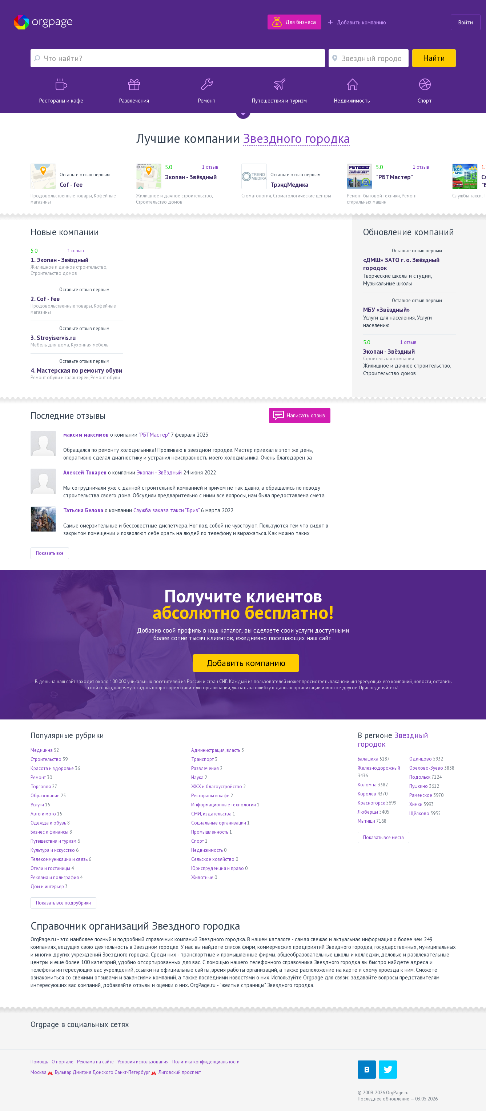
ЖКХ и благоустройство (216, 786)
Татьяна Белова (83, 510)
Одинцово (420, 759)
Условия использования (143, 1062)
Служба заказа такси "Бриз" (166, 510)
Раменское (420, 795)
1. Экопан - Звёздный (59, 260)
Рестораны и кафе (210, 796)
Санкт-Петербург (132, 1072)
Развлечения (205, 768)
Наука (197, 777)
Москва (39, 1072)
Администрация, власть (215, 750)
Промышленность (209, 832)
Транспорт (202, 759)
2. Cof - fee (45, 299)
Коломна (367, 785)
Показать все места (383, 837)
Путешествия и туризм (53, 841)
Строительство (46, 759)
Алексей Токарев (85, 472)
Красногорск (371, 803)
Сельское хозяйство (212, 859)
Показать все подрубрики (63, 903)
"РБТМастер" (394, 177)
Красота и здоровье (52, 768)
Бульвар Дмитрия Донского (84, 1072)
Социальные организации (218, 823)
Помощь (39, 1062)
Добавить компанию (357, 22)
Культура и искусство (53, 850)
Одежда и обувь (48, 823)
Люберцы (368, 812)
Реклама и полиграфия (55, 877)
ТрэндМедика (289, 185)
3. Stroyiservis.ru (53, 338)
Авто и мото (43, 814)
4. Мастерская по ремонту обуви (76, 370)
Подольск (419, 777)
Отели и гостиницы (50, 868)
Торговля (41, 786)
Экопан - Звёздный (191, 177)
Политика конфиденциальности (206, 1062)
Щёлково (419, 813)
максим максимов (86, 434)
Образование (45, 796)
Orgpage (43, 22)
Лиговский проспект (179, 1072)
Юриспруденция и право (217, 868)
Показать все (50, 553)
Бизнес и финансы (49, 832)
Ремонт (38, 777)
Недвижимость (207, 850)
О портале (62, 1062)
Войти (465, 22)
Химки (415, 804)
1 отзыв (210, 167)
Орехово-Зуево (426, 768)
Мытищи (366, 821)
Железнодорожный (379, 768)
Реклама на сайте (95, 1062)
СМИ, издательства (211, 814)
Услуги (37, 805)
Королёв (367, 794)
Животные (202, 877)
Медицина (42, 750)
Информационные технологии (223, 805)
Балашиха (368, 759)
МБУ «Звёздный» (386, 310)
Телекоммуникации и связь (59, 859)
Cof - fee (71, 185)
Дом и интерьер (47, 886)
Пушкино (418, 786)
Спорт (197, 841)
